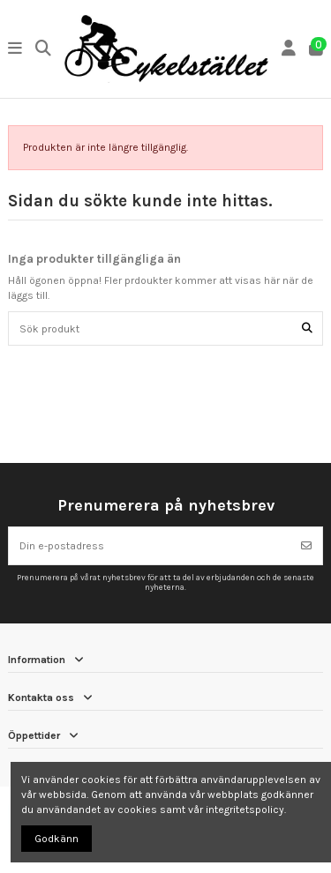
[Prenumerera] (306, 545)
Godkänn (56, 838)
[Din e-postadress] (150, 545)
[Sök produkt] (307, 328)
